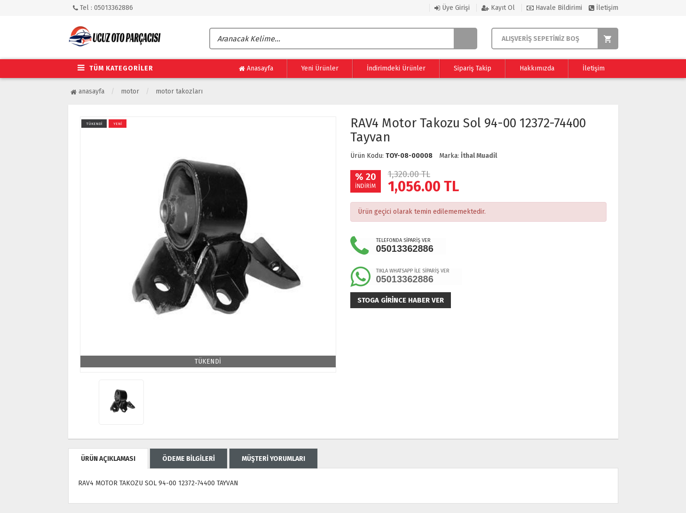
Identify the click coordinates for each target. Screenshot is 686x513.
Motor (130, 91)
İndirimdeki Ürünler (396, 68)
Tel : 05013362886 (103, 8)
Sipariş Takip (472, 68)
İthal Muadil (479, 156)
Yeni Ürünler (320, 68)
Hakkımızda (537, 68)
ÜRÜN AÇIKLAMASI (108, 459)
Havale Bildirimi (554, 8)
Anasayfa (256, 68)
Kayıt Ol (498, 8)
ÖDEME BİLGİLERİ (188, 459)
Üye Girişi (452, 8)
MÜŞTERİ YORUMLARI (273, 459)
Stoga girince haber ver (400, 300)
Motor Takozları (179, 91)
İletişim (603, 8)
